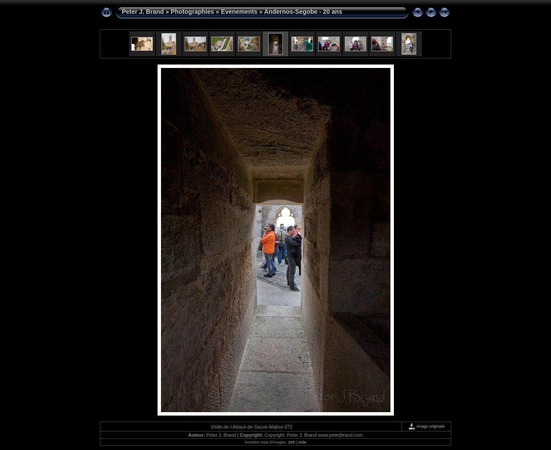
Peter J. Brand (143, 11)
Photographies (192, 11)
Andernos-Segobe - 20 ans (303, 11)
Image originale (426, 426)
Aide (302, 442)
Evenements (239, 11)
